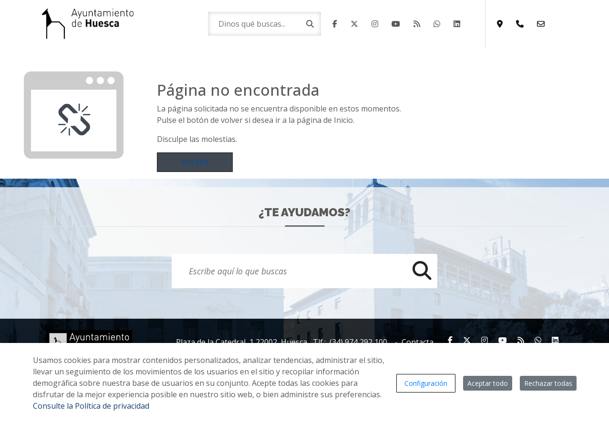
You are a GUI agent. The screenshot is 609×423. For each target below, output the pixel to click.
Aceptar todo (487, 383)
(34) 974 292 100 (358, 342)
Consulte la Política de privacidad (91, 406)
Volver (194, 162)
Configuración (425, 383)
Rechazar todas (548, 383)
